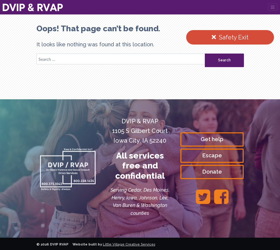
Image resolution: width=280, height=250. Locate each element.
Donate (212, 171)
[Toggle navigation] (273, 7)
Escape (212, 155)
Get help (212, 139)
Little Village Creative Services (129, 244)
